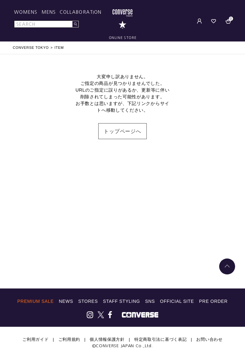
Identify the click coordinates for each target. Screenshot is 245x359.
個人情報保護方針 (107, 339)
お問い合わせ (209, 339)
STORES (88, 301)
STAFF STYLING (121, 301)
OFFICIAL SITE (177, 301)
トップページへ (122, 131)
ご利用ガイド (35, 339)
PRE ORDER (213, 301)
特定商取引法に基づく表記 (160, 339)
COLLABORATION (80, 12)
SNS (150, 301)
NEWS (66, 301)
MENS (48, 12)
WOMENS (26, 12)
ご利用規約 (69, 339)
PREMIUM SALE (35, 301)
